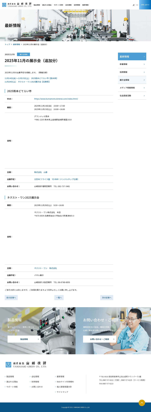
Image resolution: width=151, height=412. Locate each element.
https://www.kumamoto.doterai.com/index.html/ (56, 98)
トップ (7, 44)
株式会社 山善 (40, 172)
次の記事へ (106, 297)
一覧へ (59, 297)
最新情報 (16, 44)
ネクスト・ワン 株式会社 (45, 268)
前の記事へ (11, 297)
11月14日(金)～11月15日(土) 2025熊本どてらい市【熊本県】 (31, 78)
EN (137, 5)
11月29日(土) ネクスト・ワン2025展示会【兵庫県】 (27, 81)
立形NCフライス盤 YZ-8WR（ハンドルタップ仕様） (56, 179)
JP (133, 5)
